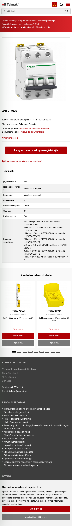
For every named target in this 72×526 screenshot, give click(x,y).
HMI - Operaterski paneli (16, 422)
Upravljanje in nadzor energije (18, 458)
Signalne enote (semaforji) (16, 412)
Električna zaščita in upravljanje (41, 21)
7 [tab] (47, 352)
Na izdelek (18, 335)
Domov (5, 21)
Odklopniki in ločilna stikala (17, 448)
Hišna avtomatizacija (14, 438)
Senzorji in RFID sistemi (15, 415)
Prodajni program (18, 21)
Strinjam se (36, 508)
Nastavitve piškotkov (36, 517)
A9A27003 (18, 310)
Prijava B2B (18, 343)
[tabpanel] (18, 314)
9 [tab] (58, 352)
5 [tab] (36, 352)
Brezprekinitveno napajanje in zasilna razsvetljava (28, 462)
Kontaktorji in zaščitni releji (17, 432)
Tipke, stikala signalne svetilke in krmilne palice (27, 409)
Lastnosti (9, 171)
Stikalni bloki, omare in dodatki (18, 452)
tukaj (20, 504)
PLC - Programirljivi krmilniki (17, 419)
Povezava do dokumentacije (31, 132)
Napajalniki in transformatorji (17, 445)
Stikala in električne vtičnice (17, 455)
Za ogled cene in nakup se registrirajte (36, 150)
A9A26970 (54, 310)
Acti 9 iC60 (34, 24)
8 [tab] (53, 352)
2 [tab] (19, 352)
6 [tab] (41, 352)
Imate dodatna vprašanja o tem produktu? (22, 161)
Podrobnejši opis (10, 138)
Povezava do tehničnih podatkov (34, 128)
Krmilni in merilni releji (14, 442)
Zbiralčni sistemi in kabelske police (21, 465)
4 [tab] (30, 352)
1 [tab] (14, 352)
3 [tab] (25, 352)
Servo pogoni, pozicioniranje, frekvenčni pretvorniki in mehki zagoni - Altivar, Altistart (36, 427)
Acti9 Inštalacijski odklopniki (15, 24)
